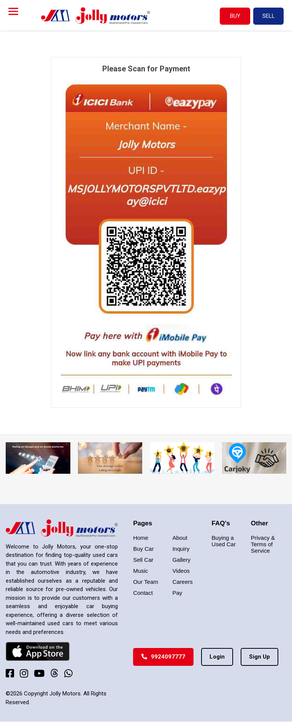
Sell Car (143, 559)
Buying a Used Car (224, 540)
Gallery (181, 559)
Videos (181, 571)
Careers (182, 582)
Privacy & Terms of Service (263, 544)
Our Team (145, 582)
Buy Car (143, 548)
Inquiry (180, 548)
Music (140, 571)
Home (140, 537)
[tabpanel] (146, 232)
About (179, 537)
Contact (143, 593)
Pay (177, 593)
